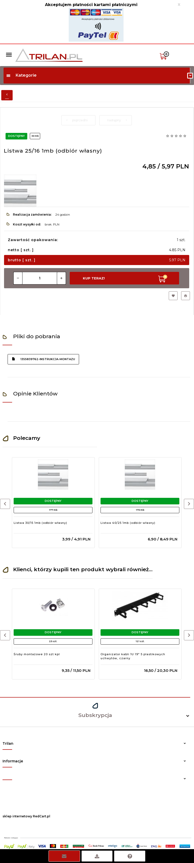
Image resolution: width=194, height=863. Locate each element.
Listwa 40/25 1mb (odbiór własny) (128, 523)
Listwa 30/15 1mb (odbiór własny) (40, 523)
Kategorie (21, 75)
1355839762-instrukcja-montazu (43, 359)
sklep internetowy (17, 816)
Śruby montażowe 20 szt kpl (37, 654)
